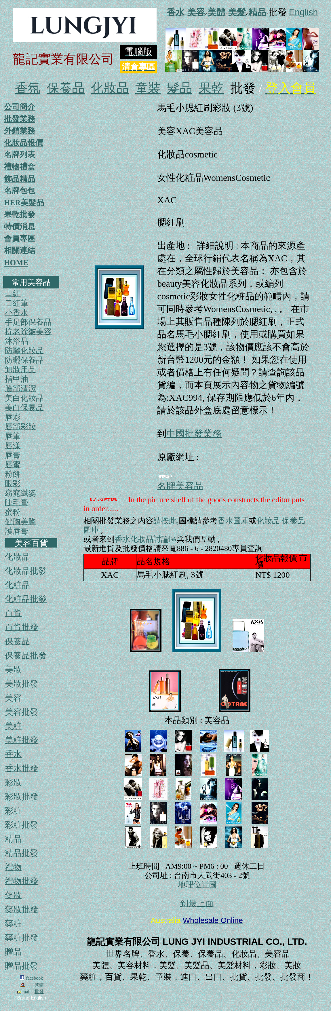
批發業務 (19, 119)
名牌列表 (19, 154)
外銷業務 (19, 130)
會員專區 (19, 238)
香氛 (27, 88)
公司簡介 (19, 106)
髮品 (179, 88)
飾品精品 (19, 178)
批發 (39, 991)
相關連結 (19, 250)
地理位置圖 (197, 884)
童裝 (148, 88)
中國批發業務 (194, 433)
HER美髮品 (24, 202)
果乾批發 (19, 214)
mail (24, 991)
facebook (34, 978)
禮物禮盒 (19, 166)
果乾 (211, 88)
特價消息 (19, 226)
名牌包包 (19, 190)
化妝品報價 (23, 142)
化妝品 (110, 88)
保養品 (66, 88)
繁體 (39, 985)
